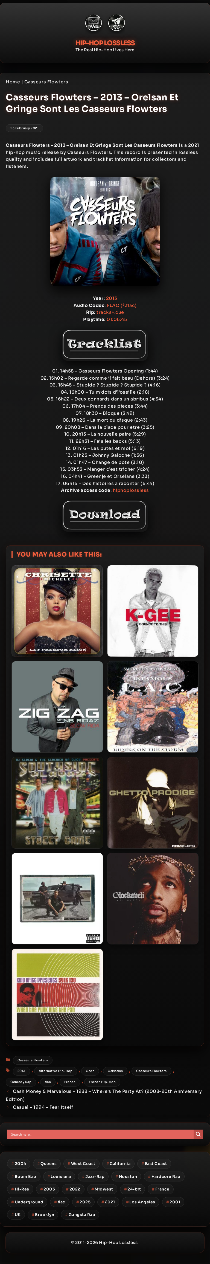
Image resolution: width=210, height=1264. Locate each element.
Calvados (115, 1071)
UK (16, 1214)
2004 (18, 1163)
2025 (83, 1202)
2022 (73, 1189)
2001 (173, 1202)
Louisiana (59, 1176)
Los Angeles (140, 1202)
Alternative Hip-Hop (56, 1071)
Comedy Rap (20, 1082)
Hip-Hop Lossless (105, 43)
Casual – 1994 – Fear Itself (43, 1107)
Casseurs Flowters (46, 82)
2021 (108, 1202)
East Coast (154, 1163)
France (69, 1082)
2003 (47, 1189)
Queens (47, 1163)
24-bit (132, 1189)
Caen (90, 1071)
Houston (126, 1176)
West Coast (81, 1163)
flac (48, 1082)
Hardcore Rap (164, 1176)
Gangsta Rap (80, 1214)
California (118, 1163)
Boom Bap (23, 1176)
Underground (27, 1202)
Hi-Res (20, 1189)
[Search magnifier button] (198, 1134)
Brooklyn (43, 1214)
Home (13, 82)
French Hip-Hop (102, 1082)
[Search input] (101, 1134)
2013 (21, 1071)
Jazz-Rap (93, 1176)
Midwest (102, 1189)
